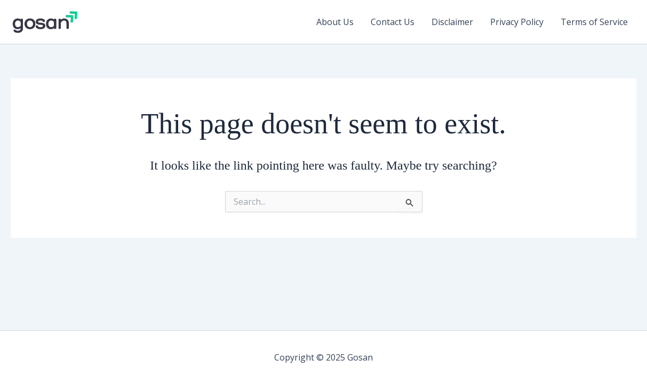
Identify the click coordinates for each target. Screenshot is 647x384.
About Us (335, 22)
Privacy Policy (517, 22)
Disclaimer (452, 22)
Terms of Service (594, 22)
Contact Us (392, 22)
